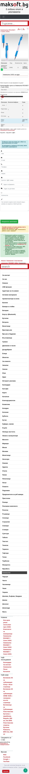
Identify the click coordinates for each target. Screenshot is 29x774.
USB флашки (7, 287)
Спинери (5, 526)
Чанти (4, 580)
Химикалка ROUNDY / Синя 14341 (7, 638)
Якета (4, 612)
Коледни (5, 408)
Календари (6, 385)
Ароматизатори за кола (10, 299)
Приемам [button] (5, 771)
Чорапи (5, 592)
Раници (5, 502)
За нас (4, 279)
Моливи (5, 451)
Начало (3, 260)
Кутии (4, 420)
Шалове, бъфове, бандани (12, 596)
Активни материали (9, 295)
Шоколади (6, 608)
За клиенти (6, 361)
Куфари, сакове (8, 424)
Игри (4, 373)
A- (24, 29)
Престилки (6, 498)
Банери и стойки (8, 306)
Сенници (5, 518)
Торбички (5, 561)
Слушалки (6, 522)
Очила (4, 471)
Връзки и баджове (9, 334)
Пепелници (6, 479)
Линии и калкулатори (10, 436)
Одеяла (5, 467)
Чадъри (5, 576)
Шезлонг (5, 604)
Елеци (4, 353)
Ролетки (5, 510)
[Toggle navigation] (3, 16)
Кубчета (5, 416)
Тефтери (5, 553)
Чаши (4, 588)
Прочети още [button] (22, 767)
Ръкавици (6, 514)
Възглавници (7, 338)
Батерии (5, 310)
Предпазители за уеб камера (12, 494)
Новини (5, 283)
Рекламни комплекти (10, 506)
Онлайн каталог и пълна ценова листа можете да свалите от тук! (14, 227)
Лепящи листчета (8, 432)
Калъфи (5, 389)
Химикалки (6, 573)
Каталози (5, 396)
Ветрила (5, 322)
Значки (4, 369)
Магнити (5, 439)
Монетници (6, 455)
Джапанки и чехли (8, 345)
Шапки (4, 600)
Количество (3, 94)
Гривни (5, 342)
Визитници (6, 326)
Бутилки (5, 318)
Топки (4, 557)
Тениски (5, 545)
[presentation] (12, 215)
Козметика (6, 404)
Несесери (5, 459)
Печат (4, 482)
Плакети (5, 486)
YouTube (6, 761)
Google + (6, 759)
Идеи (4, 377)
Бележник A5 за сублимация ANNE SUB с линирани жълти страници (8, 695)
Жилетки (5, 357)
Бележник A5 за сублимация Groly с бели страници (8, 682)
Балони (5, 302)
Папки (4, 475)
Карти (4, 392)
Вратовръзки (7, 330)
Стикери (5, 529)
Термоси (5, 549)
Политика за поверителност (4, 744)
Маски (4, 447)
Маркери (5, 443)
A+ (19, 29)
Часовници (6, 584)
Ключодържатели (8, 400)
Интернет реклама (9, 381)
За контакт (6, 275)
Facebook (6, 757)
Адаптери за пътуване (10, 291)
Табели (5, 537)
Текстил (5, 541)
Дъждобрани (7, 349)
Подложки (6, 490)
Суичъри (5, 533)
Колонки (5, 412)
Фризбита (5, 569)
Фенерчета (6, 565)
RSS (4, 755)
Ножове (5, 463)
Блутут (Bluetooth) (9, 314)
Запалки (5, 365)
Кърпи (4, 428)
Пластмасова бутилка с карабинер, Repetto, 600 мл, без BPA (8, 716)
